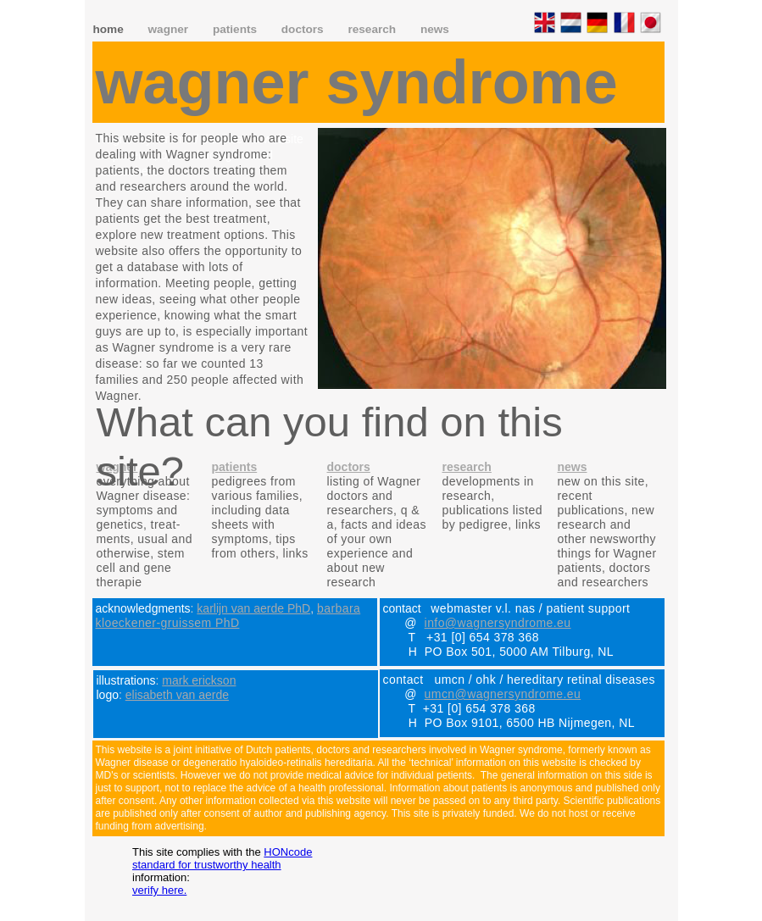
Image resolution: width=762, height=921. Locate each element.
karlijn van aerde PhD (253, 608)
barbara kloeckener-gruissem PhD (228, 616)
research (373, 29)
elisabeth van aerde (177, 695)
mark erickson (199, 680)
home (110, 29)
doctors (304, 29)
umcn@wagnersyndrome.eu (503, 694)
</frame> (202, 257)
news (434, 29)
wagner (170, 29)
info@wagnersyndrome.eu (498, 623)
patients (236, 29)
